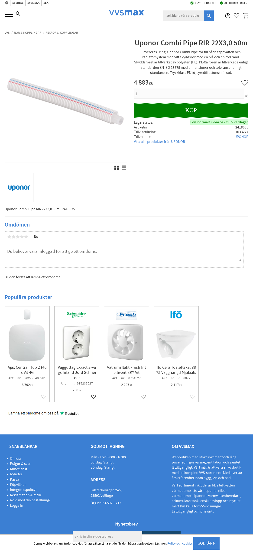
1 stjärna (9, 237)
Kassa (14, 479)
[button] (9, 14)
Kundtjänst (18, 469)
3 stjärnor (18, 237)
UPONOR (241, 137)
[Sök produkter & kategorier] (183, 15)
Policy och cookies (180, 544)
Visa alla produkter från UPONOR (159, 141)
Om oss (16, 458)
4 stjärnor (22, 237)
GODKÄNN (207, 543)
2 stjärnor (13, 237)
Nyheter (16, 474)
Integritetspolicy (22, 489)
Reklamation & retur (25, 495)
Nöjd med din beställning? (30, 500)
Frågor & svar (20, 463)
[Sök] (209, 15)
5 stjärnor (26, 237)
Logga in (16, 505)
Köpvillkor (18, 484)
